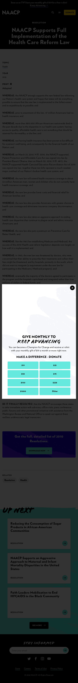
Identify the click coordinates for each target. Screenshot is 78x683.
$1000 (23, 391)
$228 (55, 382)
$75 (55, 374)
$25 (55, 365)
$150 (23, 382)
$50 (23, 374)
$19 (23, 365)
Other (55, 391)
